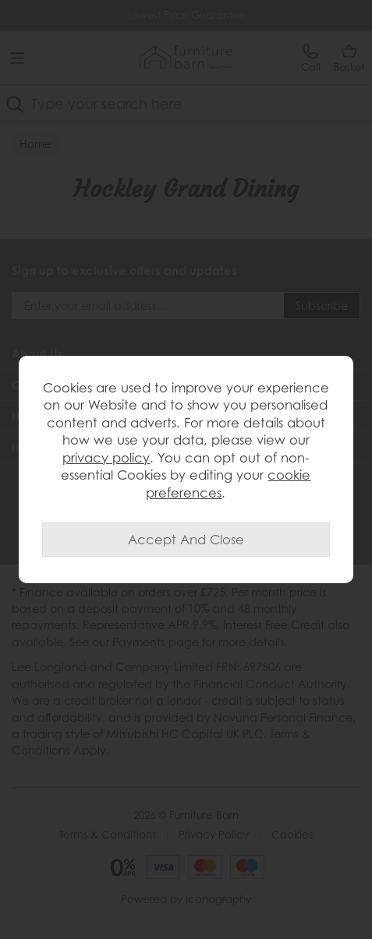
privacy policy (106, 458)
